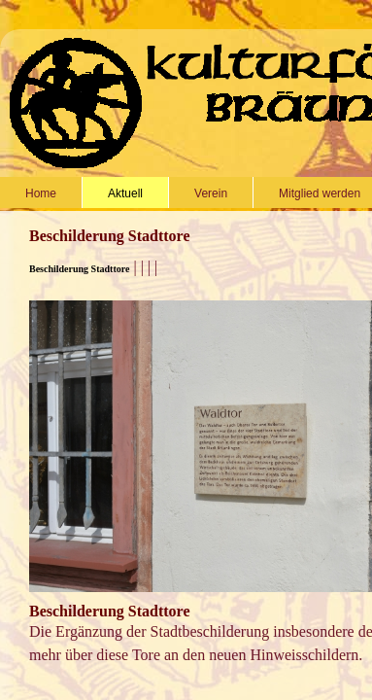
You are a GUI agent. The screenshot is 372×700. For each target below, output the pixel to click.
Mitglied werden (319, 193)
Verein (210, 193)
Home (40, 193)
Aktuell (125, 193)
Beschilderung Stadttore (79, 268)
